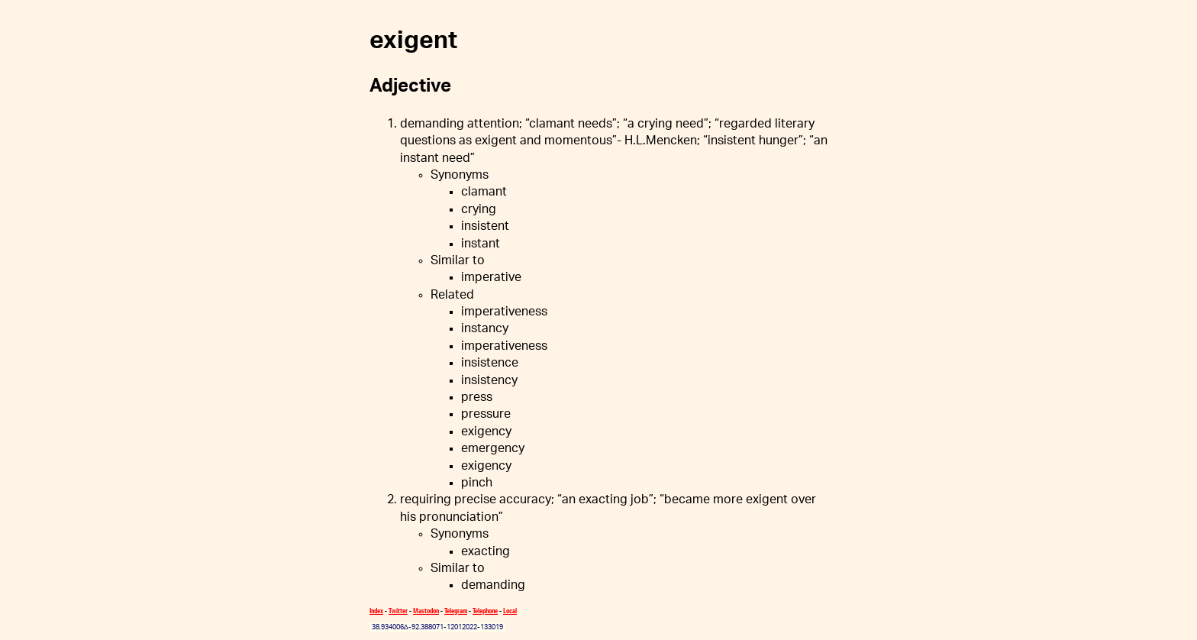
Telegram (455, 610)
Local (510, 610)
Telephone (485, 610)
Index (376, 610)
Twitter (398, 610)
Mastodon (426, 610)
